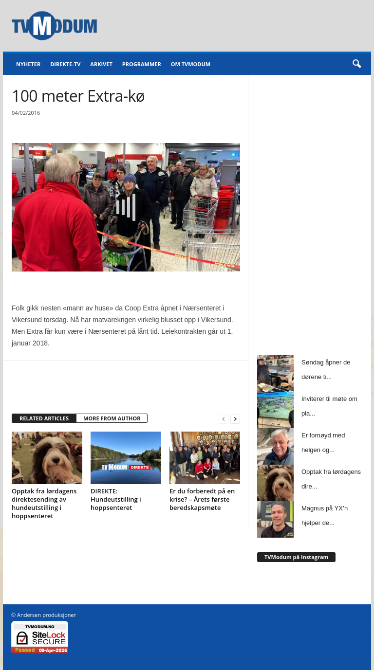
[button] (356, 64)
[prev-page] (223, 419)
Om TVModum (190, 64)
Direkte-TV (65, 64)
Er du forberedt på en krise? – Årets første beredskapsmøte (202, 499)
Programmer (141, 64)
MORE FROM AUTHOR (111, 418)
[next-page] (235, 419)
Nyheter (28, 64)
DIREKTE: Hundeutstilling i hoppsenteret (116, 499)
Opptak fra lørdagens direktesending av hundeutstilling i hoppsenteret (44, 503)
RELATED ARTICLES (44, 418)
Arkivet (101, 64)
